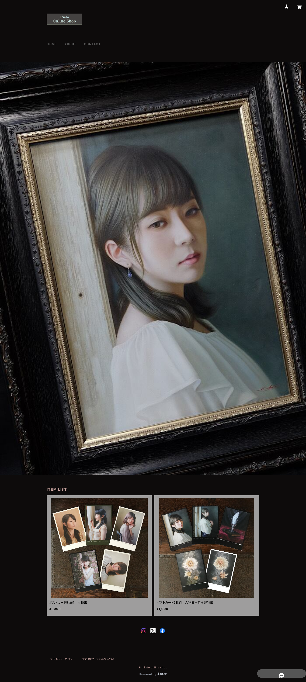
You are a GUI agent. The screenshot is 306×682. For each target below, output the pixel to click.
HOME (52, 44)
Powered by (153, 674)
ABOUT (70, 44)
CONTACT (92, 44)
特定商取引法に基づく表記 (98, 659)
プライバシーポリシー (62, 659)
